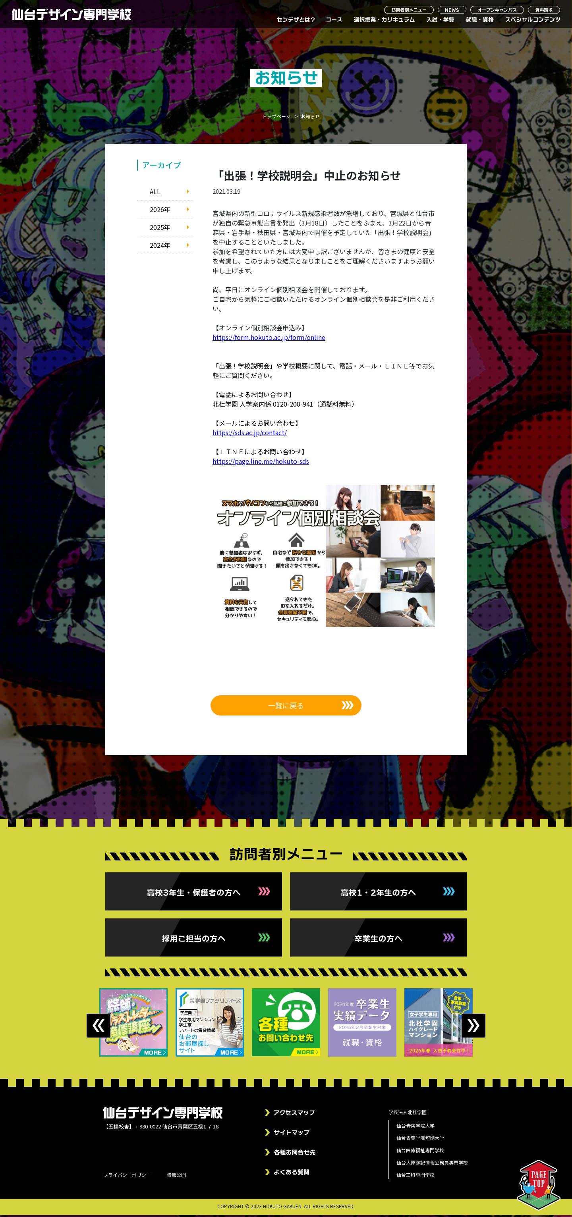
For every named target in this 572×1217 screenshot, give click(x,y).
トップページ (276, 118)
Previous (98, 1028)
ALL (155, 193)
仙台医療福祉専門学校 (420, 1152)
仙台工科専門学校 (415, 1176)
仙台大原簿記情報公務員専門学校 (432, 1164)
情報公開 (176, 1176)
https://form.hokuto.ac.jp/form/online (269, 338)
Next (473, 1028)
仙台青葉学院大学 (415, 1127)
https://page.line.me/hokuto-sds (261, 462)
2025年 (160, 228)
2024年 (160, 246)
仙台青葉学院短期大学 (420, 1139)
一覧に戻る (286, 707)
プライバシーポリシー (127, 1176)
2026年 (160, 211)
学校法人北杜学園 (407, 1114)
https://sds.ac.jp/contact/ (250, 434)
